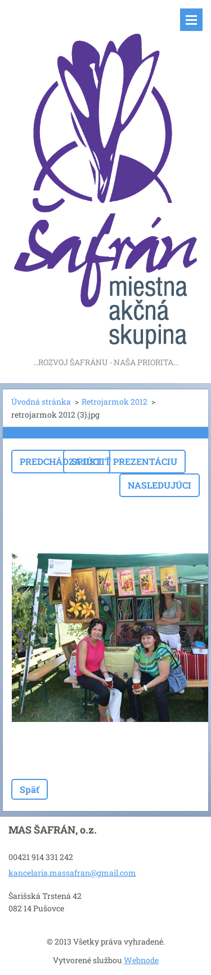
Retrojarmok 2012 (114, 401)
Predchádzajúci (61, 461)
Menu (191, 19)
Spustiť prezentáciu (124, 461)
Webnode (141, 960)
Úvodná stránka (41, 401)
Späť (29, 789)
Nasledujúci (159, 485)
